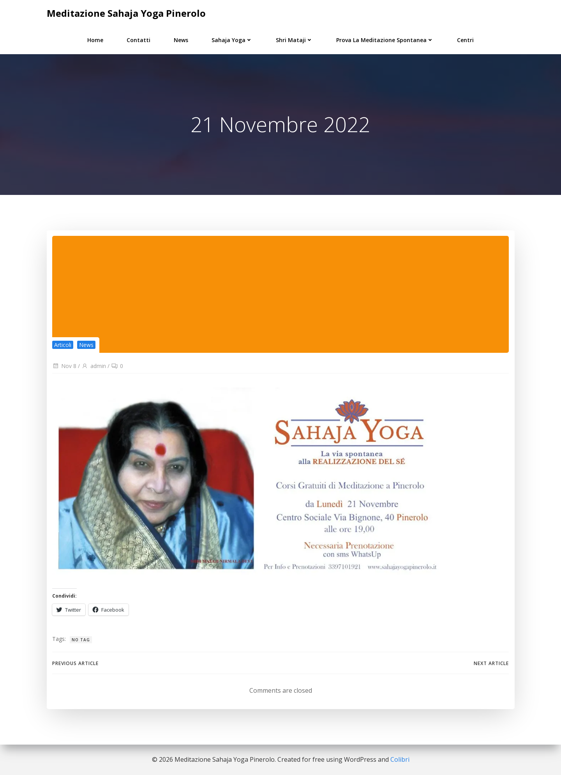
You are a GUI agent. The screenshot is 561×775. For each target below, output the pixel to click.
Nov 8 (64, 366)
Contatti (138, 39)
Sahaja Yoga (232, 39)
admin (93, 366)
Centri (465, 39)
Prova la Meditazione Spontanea (385, 39)
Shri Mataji (294, 39)
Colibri (399, 759)
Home (95, 39)
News (181, 39)
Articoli (62, 345)
